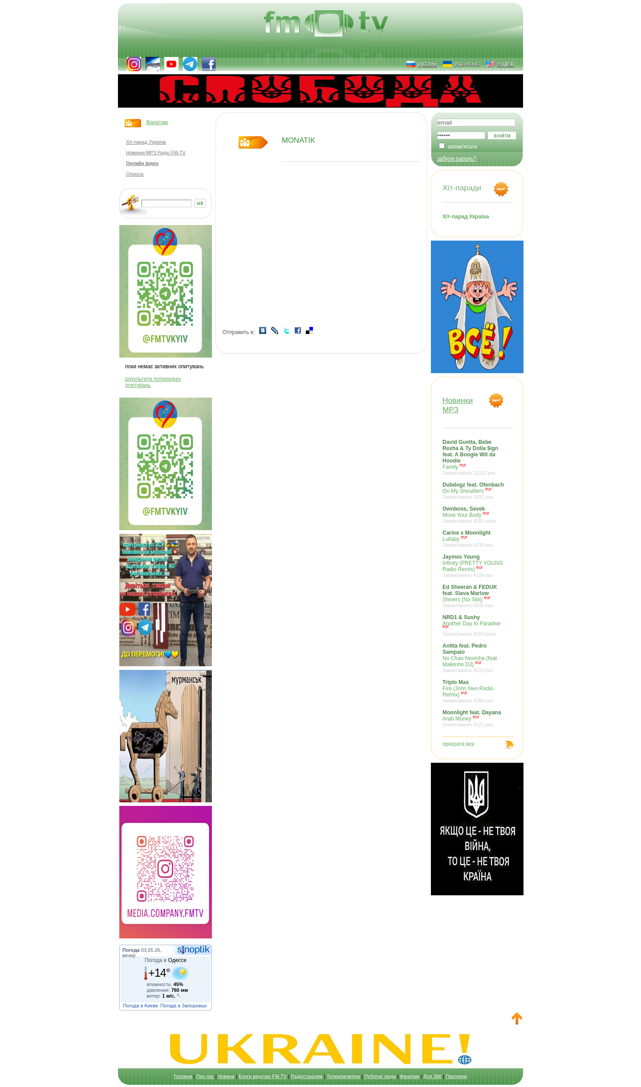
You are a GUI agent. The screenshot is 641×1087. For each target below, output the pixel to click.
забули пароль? (456, 159)
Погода (131, 950)
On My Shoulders (473, 490)
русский (427, 64)
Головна (183, 1076)
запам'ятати (462, 147)
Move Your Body (473, 514)
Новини (226, 1076)
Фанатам (157, 122)
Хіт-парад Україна (146, 142)
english (505, 64)
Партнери (456, 1076)
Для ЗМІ (432, 1076)
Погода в (166, 960)
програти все (458, 744)
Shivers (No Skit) (473, 596)
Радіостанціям (307, 1076)
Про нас (205, 1076)
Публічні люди (380, 1076)
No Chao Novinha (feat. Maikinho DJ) (473, 658)
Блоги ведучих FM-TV (263, 1076)
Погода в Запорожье (183, 1005)
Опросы (134, 174)
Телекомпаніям (344, 1076)
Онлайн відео (142, 163)
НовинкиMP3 (457, 405)
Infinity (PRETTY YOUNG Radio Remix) (473, 566)
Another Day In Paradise (473, 625)
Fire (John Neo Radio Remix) (473, 691)
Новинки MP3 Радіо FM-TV (156, 152)
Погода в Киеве (140, 1005)
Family (473, 457)
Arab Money (473, 718)
